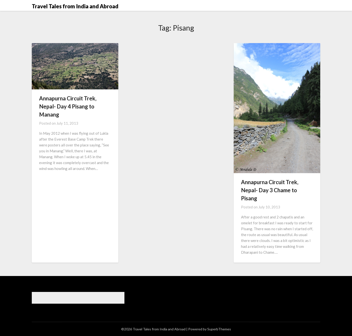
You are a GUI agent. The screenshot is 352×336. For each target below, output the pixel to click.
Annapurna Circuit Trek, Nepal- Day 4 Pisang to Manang (68, 106)
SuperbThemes (219, 329)
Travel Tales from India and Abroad (75, 6)
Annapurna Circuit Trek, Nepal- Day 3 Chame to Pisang (269, 190)
